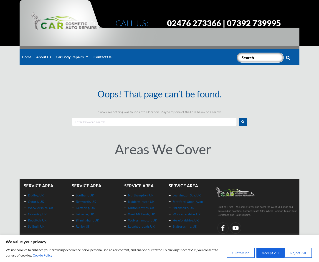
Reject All (267, 252)
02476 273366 (194, 23)
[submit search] (288, 58)
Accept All (298, 252)
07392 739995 (254, 23)
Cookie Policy (46, 255)
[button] (72, 57)
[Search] (260, 58)
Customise (235, 252)
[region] (159, 248)
